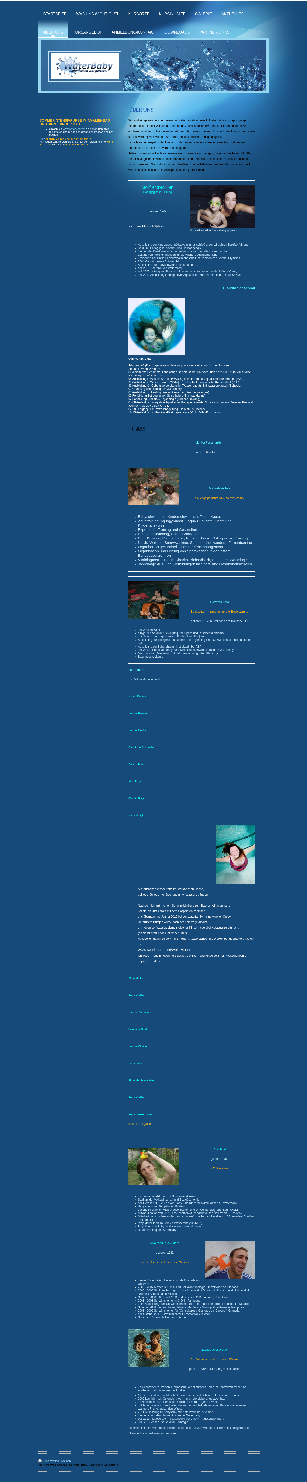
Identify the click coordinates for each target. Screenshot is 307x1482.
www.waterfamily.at (74, 128)
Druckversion (48, 1460)
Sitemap (66, 1460)
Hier (42, 138)
